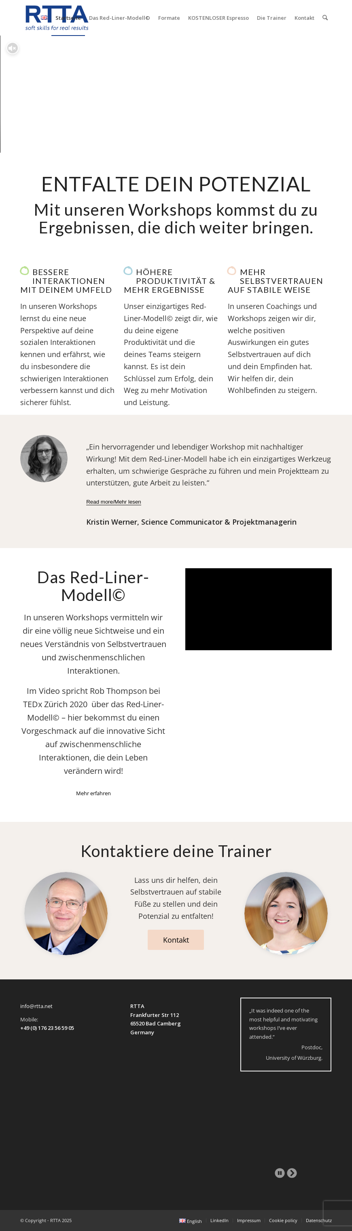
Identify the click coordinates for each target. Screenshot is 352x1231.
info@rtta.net (36, 1006)
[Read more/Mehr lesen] (113, 502)
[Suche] (325, 18)
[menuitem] (44, 18)
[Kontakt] (176, 940)
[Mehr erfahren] (93, 793)
